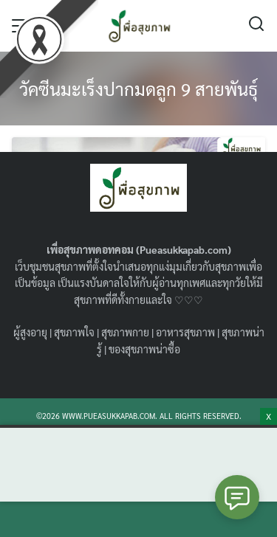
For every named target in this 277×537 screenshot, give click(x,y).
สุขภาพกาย (125, 332)
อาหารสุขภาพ (185, 332)
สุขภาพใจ (74, 332)
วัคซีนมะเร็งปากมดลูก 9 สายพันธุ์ (138, 88)
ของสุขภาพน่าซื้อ (144, 349)
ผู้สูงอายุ (30, 332)
